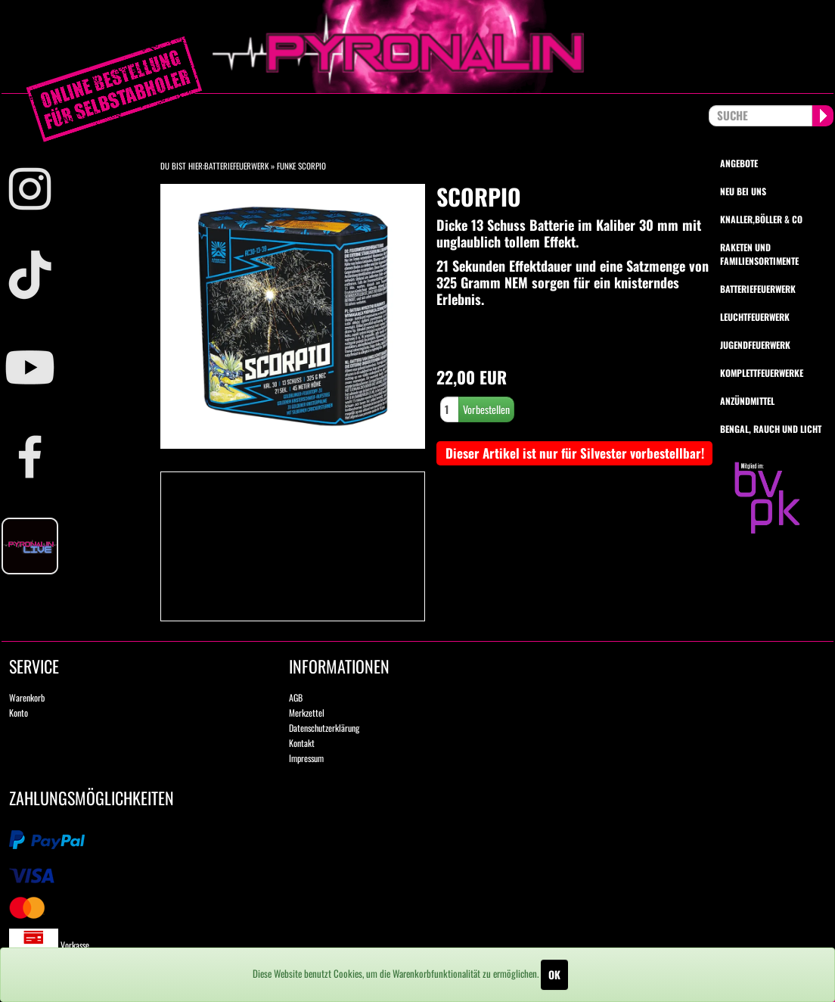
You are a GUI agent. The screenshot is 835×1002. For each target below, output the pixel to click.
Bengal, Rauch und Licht (770, 428)
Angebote (739, 163)
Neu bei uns (743, 191)
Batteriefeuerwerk (236, 166)
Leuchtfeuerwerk (755, 316)
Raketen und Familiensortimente (759, 253)
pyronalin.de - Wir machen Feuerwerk (417, 46)
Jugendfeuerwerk (755, 344)
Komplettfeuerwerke (761, 372)
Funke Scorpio (301, 166)
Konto (18, 712)
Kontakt (302, 742)
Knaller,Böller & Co (761, 219)
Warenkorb (27, 697)
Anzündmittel (747, 400)
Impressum (306, 758)
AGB (296, 697)
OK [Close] (554, 974)
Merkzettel (306, 712)
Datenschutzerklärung (324, 727)
